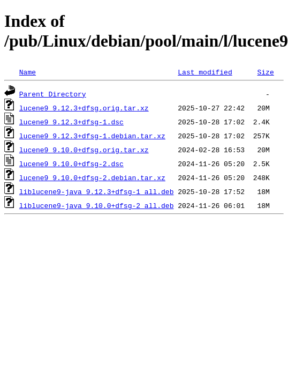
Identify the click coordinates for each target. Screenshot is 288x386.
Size (265, 72)
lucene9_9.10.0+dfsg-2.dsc (71, 163)
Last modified (205, 72)
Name (27, 72)
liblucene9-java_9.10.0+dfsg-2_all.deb (96, 205)
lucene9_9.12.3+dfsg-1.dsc (71, 122)
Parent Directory (52, 94)
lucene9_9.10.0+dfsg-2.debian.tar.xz (92, 177)
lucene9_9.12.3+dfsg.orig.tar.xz (84, 108)
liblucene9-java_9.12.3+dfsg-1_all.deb (96, 191)
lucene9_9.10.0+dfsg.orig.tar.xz (84, 149)
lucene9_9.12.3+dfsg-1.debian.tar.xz (92, 135)
